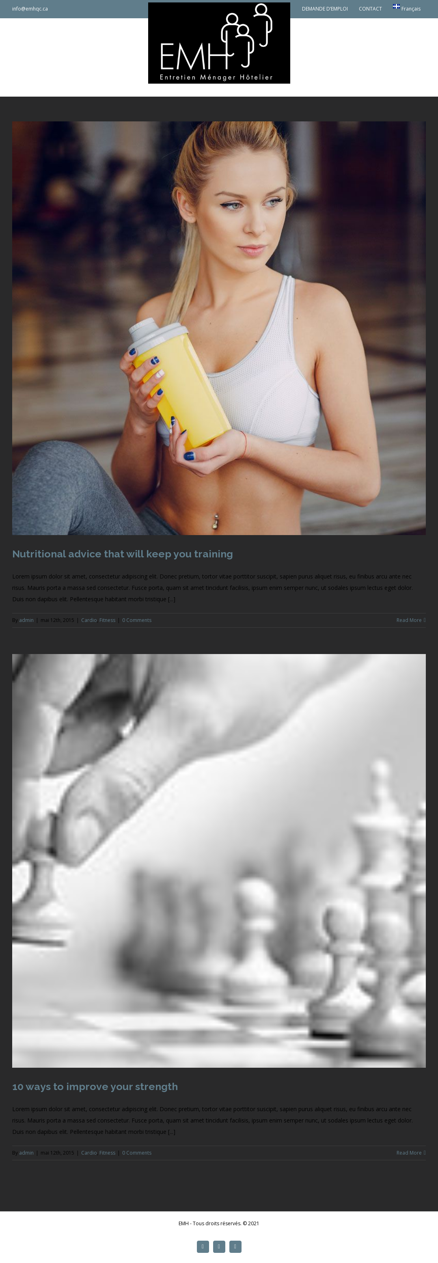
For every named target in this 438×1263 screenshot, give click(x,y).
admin (26, 620)
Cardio (89, 620)
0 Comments (136, 620)
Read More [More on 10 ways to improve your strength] (409, 1152)
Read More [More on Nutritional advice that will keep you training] (409, 620)
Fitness (107, 620)
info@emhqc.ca (30, 8)
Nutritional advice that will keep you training (122, 554)
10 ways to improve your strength (95, 1086)
